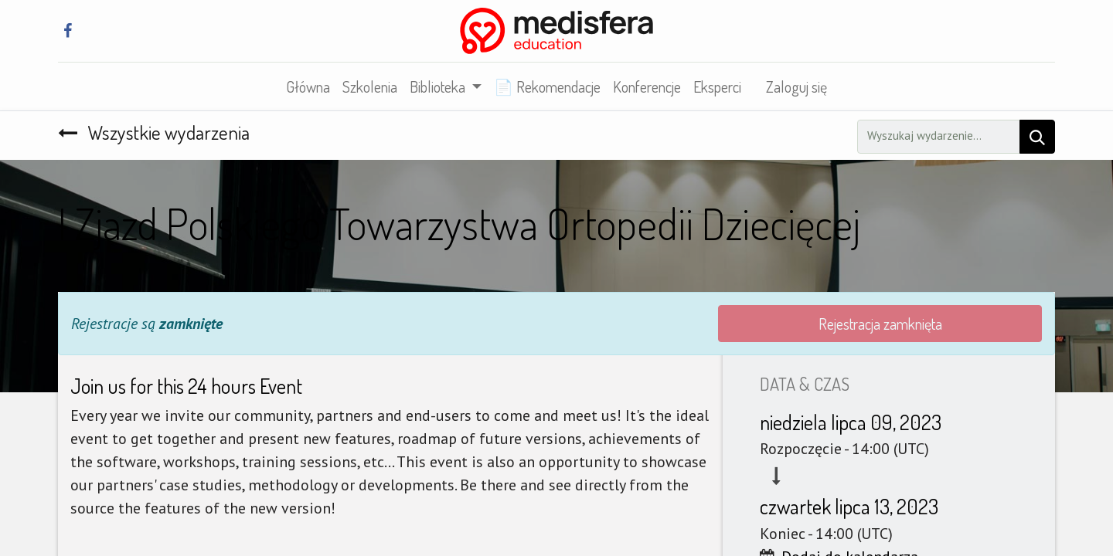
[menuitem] (308, 86)
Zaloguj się (796, 86)
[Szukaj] (1037, 137)
